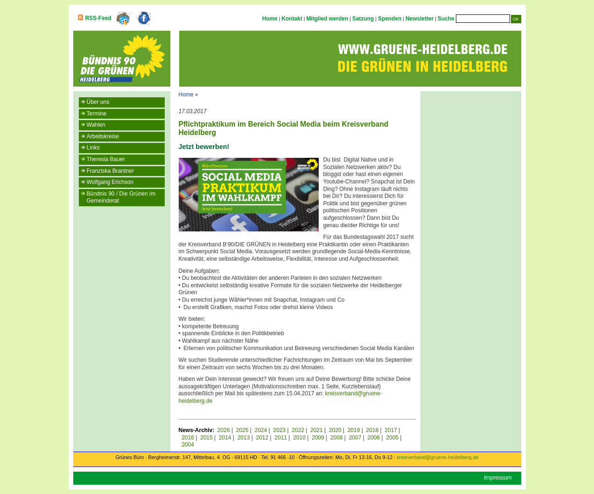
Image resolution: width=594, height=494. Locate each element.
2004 (188, 444)
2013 (244, 437)
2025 (242, 430)
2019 (354, 430)
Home (270, 18)
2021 (316, 430)
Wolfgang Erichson (110, 182)
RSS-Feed (98, 18)
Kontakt (291, 18)
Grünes (123, 457)
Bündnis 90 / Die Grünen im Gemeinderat (121, 197)
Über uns (98, 102)
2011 (280, 437)
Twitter (123, 18)
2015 (206, 437)
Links (93, 147)
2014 (225, 437)
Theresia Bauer (106, 159)
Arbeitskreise (103, 136)
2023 (279, 430)
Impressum (497, 477)
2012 (262, 437)
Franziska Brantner (110, 171)
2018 (372, 430)
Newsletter (419, 18)
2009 (318, 437)
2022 (298, 430)
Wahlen (96, 125)
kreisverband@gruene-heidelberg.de (437, 457)
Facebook (144, 18)
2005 (392, 437)
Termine (97, 113)
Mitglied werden (327, 18)
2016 (188, 437)
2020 (335, 430)
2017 (390, 430)
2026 (223, 430)
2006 (373, 437)
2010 (299, 437)
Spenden (389, 18)
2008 (336, 437)
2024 (261, 430)
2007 (355, 437)
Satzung (363, 18)
